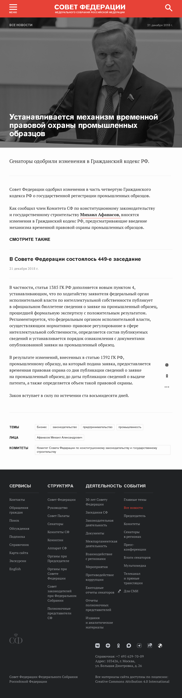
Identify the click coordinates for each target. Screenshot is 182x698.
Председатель (135, 516)
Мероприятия (97, 567)
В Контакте (167, 365)
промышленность (129, 427)
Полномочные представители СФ (59, 613)
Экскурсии (17, 561)
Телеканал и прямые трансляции (133, 578)
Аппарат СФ (57, 548)
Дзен (108, 645)
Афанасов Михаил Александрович (59, 437)
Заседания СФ (97, 512)
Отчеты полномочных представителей (98, 605)
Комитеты (132, 524)
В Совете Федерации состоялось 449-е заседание (75, 259)
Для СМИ (131, 591)
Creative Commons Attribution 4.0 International (132, 681)
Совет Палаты (58, 516)
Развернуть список (167, 387)
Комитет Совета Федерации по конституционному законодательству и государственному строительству (97, 450)
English (15, 569)
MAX (129, 645)
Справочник (19, 544)
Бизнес (42, 427)
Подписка (17, 536)
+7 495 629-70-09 (130, 656)
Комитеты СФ (58, 532)
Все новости (20, 25)
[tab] (167, 378)
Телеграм (139, 645)
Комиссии (55, 540)
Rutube (149, 645)
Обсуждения (19, 528)
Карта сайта (18, 553)
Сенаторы (55, 524)
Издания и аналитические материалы (99, 622)
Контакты (17, 499)
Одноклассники (167, 376)
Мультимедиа (135, 565)
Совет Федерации (62, 499)
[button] (13, 8)
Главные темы (135, 499)
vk (97, 645)
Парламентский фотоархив (160, 646)
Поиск (14, 520)
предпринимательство (98, 427)
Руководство (58, 507)
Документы (95, 533)
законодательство (65, 427)
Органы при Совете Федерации (57, 573)
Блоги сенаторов (137, 557)
